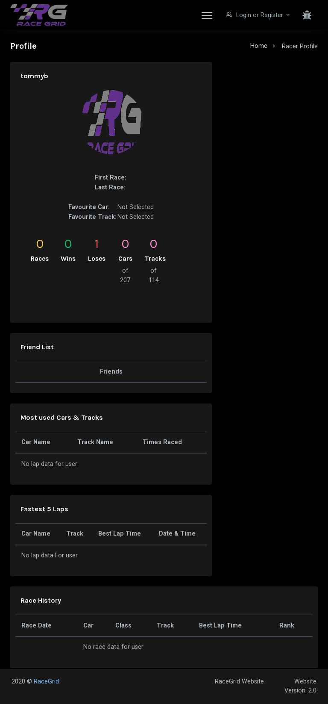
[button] (258, 15)
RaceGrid (46, 681)
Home (258, 46)
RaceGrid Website (239, 681)
